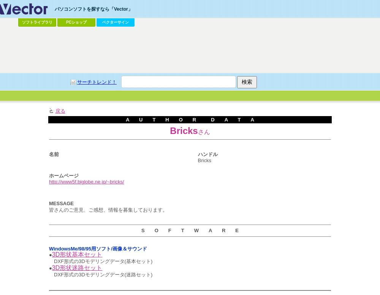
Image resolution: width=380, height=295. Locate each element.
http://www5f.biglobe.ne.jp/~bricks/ (86, 182)
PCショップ (76, 22)
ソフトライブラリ (37, 22)
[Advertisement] (169, 86)
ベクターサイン (115, 22)
